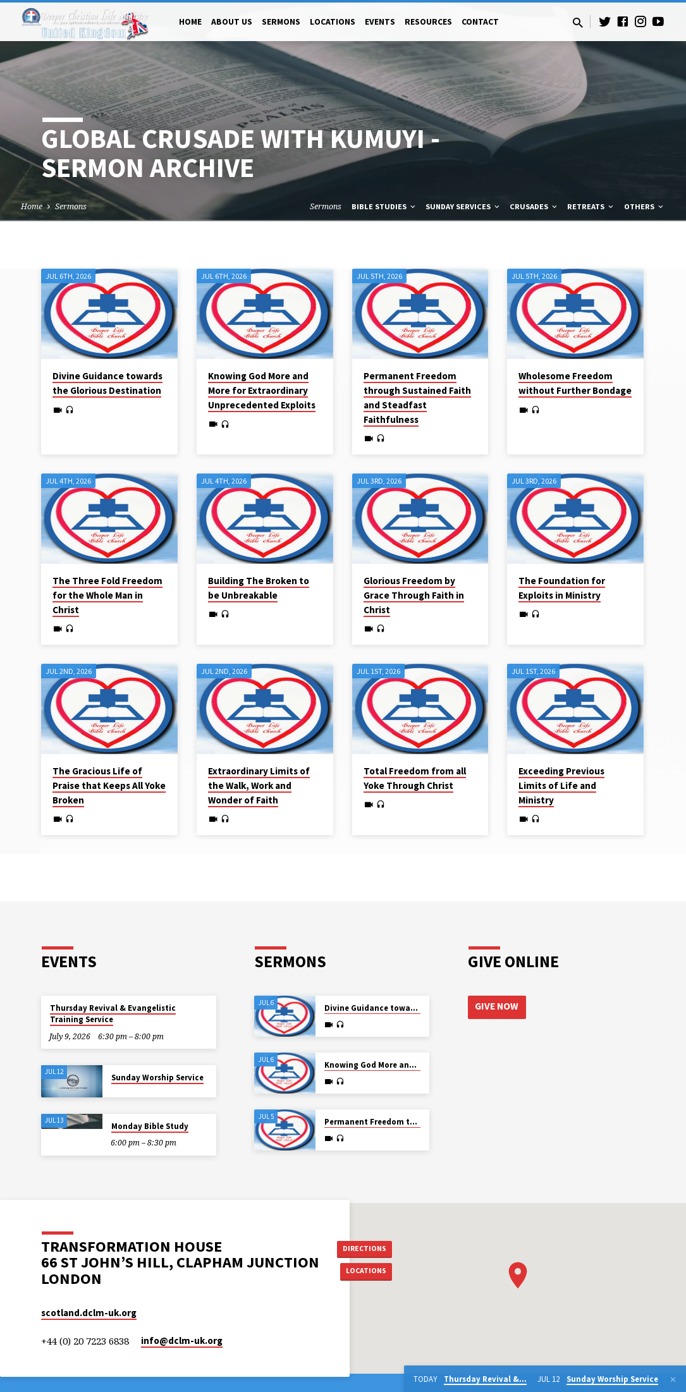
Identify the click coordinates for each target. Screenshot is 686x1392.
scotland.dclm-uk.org (89, 1313)
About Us (231, 21)
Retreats (591, 206)
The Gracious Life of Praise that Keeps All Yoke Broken (109, 785)
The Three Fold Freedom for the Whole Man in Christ (107, 595)
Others (644, 206)
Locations (332, 21)
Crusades (534, 206)
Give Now (498, 1007)
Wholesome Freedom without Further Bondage (575, 383)
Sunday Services (463, 206)
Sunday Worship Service (157, 1077)
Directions (369, 1246)
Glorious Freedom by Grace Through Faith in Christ (414, 595)
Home (190, 21)
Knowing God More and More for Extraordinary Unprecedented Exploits (261, 390)
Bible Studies (384, 206)
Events (380, 21)
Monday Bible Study (149, 1126)
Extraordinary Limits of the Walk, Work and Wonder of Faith (259, 785)
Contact (480, 21)
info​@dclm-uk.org (182, 1340)
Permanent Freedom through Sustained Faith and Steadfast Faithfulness (417, 397)
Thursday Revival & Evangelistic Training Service (113, 1014)
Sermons (281, 21)
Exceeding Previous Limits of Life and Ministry (561, 785)
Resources (428, 21)
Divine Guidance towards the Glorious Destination (107, 383)
